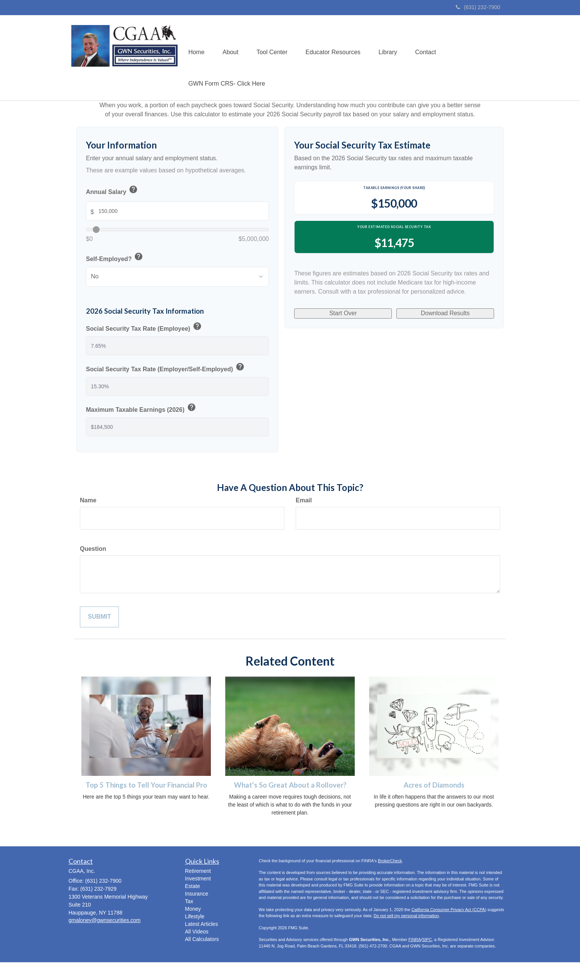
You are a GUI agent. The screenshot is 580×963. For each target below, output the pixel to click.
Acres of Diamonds (434, 786)
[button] (231, 42)
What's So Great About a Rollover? (290, 786)
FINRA (414, 940)
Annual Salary (112, 191)
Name (88, 501)
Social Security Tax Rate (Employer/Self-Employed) (165, 369)
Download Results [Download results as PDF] (443, 311)
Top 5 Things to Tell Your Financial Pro (146, 786)
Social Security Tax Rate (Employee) (144, 328)
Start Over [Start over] (345, 311)
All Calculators (202, 939)
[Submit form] (99, 617)
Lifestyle (194, 917)
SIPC (427, 940)
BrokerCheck (390, 861)
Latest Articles (201, 924)
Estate (192, 886)
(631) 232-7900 (478, 7)
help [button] (133, 190)
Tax (189, 902)
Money (193, 909)
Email (304, 501)
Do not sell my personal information (406, 916)
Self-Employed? (115, 258)
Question (93, 549)
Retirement (198, 871)
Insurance (196, 894)
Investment (198, 879)
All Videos (197, 932)
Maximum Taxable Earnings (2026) (141, 409)
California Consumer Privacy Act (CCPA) (449, 910)
